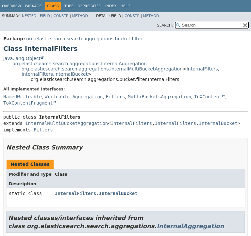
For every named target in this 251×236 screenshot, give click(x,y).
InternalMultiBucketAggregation (66, 123)
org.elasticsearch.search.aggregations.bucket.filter (84, 38)
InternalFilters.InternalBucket (55, 74)
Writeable (57, 96)
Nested (29, 16)
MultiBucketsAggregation (159, 96)
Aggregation (88, 96)
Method (80, 16)
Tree (69, 6)
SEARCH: (165, 25)
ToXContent (208, 96)
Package (33, 6)
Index (110, 6)
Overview (11, 6)
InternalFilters (202, 68)
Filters (115, 96)
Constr (61, 16)
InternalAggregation (190, 226)
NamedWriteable (22, 96)
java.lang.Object (22, 58)
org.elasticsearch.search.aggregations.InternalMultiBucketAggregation (102, 68)
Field (45, 16)
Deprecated (89, 6)
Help (125, 6)
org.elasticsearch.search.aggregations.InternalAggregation (79, 63)
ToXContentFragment (28, 103)
